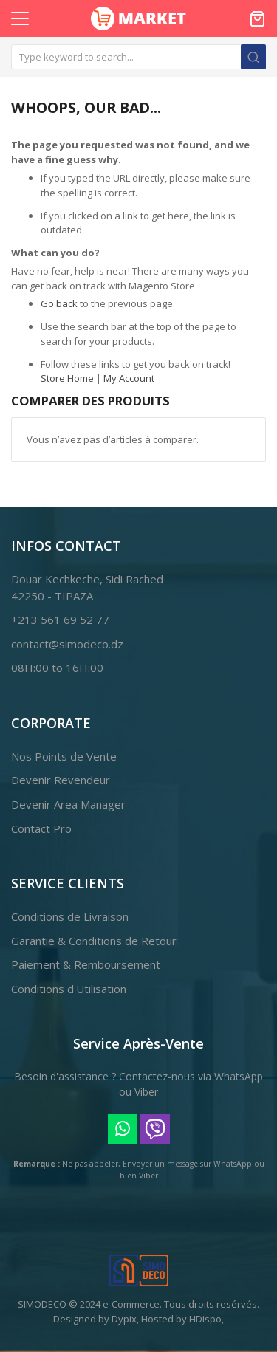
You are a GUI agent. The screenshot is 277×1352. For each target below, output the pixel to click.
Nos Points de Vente (64, 756)
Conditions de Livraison (70, 916)
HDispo (205, 1318)
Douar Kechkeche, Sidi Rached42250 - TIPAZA (87, 587)
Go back (59, 303)
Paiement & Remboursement (85, 964)
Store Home (67, 378)
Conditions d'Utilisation (68, 988)
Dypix (124, 1318)
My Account (128, 378)
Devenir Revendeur (60, 779)
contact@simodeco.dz (67, 643)
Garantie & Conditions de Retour (94, 940)
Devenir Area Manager (68, 804)
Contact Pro (41, 828)
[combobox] (138, 56)
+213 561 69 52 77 (60, 619)
